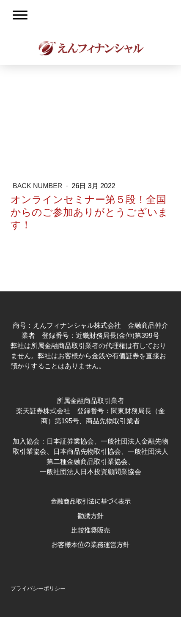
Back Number (38, 185)
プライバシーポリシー (38, 588)
